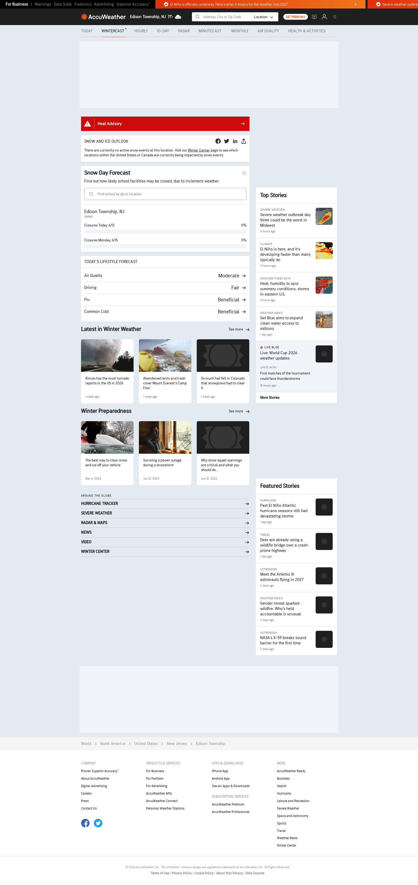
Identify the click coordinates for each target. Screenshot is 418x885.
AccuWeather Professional (231, 812)
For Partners (154, 778)
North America (112, 743)
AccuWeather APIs (159, 793)
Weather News (287, 838)
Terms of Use (160, 873)
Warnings (43, 4)
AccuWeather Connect (162, 801)
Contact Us (89, 808)
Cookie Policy (204, 873)
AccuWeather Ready (291, 771)
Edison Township (211, 743)
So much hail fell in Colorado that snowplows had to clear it (223, 383)
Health (282, 786)
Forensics (82, 4)
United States (146, 743)
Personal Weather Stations (165, 808)
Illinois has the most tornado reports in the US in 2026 (107, 380)
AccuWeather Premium (228, 804)
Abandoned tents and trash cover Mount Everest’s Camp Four (165, 383)
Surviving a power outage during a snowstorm (162, 462)
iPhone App (220, 771)
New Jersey (177, 743)
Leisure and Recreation (293, 801)
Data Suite (63, 4)
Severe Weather (288, 808)
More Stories (269, 397)
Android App (221, 778)
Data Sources (255, 873)
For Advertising (156, 786)
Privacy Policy (182, 873)
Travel (281, 831)
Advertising (104, 4)
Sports (281, 823)
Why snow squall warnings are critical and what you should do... (221, 465)
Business (283, 778)
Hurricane (284, 793)
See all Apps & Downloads (231, 786)
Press (85, 801)
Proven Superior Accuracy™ (100, 771)
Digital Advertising (94, 786)
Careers (86, 793)
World (86, 743)
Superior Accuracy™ (133, 4)
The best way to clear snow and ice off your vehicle (106, 462)
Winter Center (199, 150)
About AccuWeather (95, 778)
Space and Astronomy (292, 816)
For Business (17, 4)
